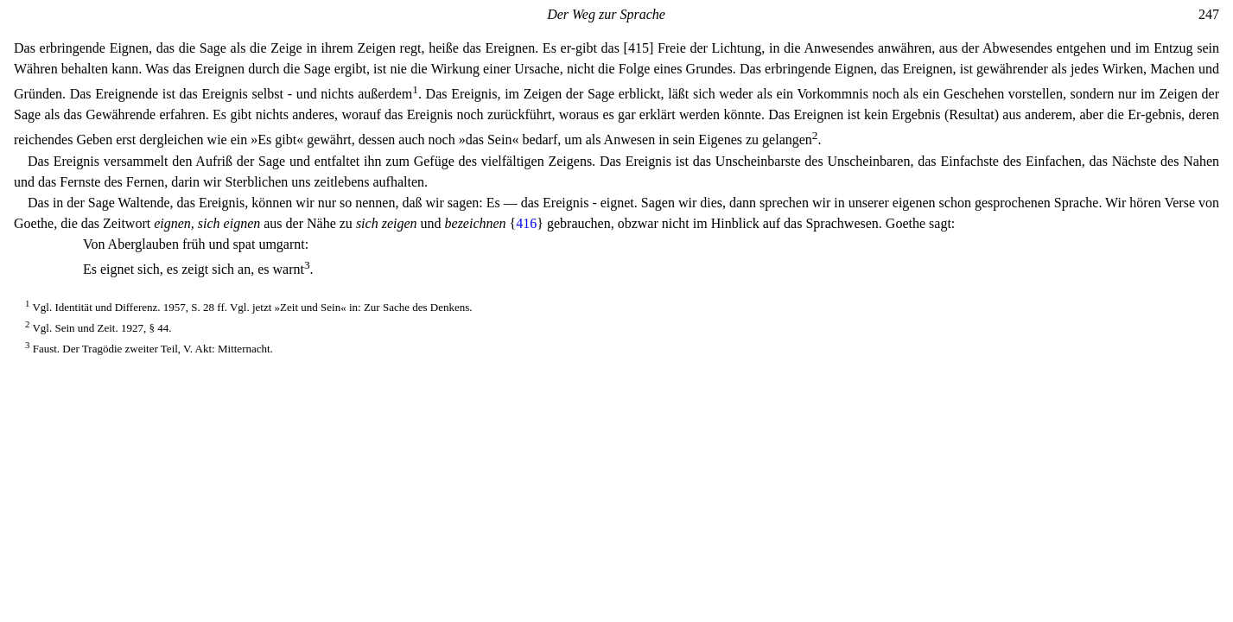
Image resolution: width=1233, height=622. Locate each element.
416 (526, 223)
